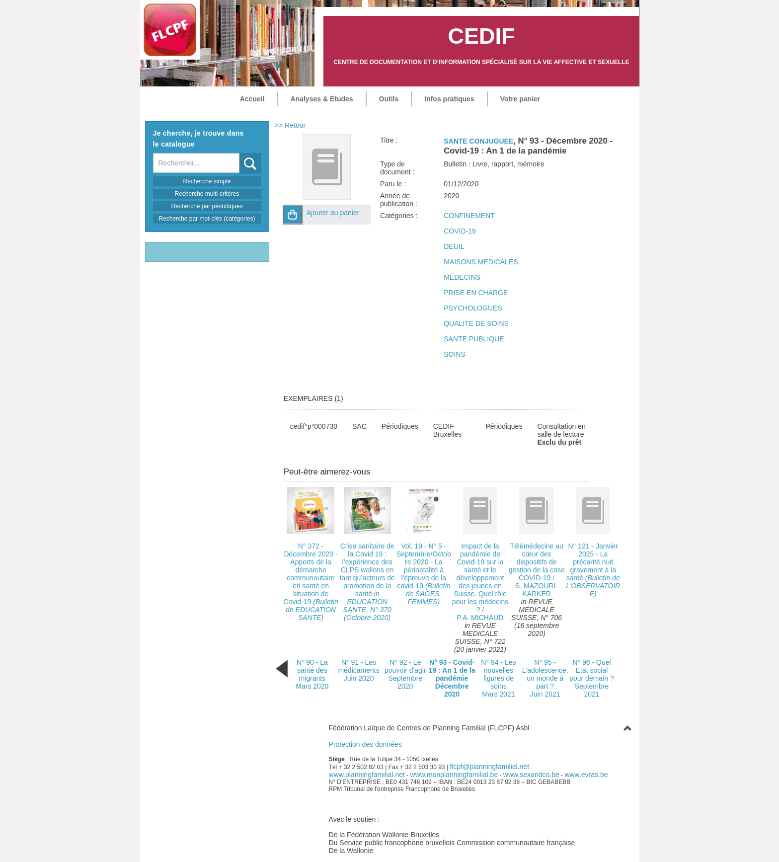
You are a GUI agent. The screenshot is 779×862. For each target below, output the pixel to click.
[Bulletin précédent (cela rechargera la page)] (282, 668)
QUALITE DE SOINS (476, 323)
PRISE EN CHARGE (476, 293)
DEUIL (454, 246)
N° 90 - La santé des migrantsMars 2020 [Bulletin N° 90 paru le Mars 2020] (312, 674)
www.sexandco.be (531, 775)
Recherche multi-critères (206, 193)
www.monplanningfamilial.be (454, 775)
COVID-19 (460, 231)
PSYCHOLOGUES (473, 308)
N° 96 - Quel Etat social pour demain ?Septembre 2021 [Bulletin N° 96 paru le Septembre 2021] (591, 678)
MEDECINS (462, 277)
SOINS (455, 354)
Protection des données (365, 744)
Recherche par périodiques (206, 206)
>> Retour (290, 125)
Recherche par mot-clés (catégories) (206, 218)
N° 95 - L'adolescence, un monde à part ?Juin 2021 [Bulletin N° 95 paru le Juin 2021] (545, 678)
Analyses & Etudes (322, 99)
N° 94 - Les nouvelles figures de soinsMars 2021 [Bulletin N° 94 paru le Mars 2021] (498, 678)
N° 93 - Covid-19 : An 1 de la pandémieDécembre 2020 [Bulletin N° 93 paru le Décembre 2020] (452, 678)
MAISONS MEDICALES (481, 262)
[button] (293, 214)
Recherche (239, 153)
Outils (389, 99)
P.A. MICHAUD (480, 618)
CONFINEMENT (469, 216)
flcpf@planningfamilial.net (489, 767)
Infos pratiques (449, 99)
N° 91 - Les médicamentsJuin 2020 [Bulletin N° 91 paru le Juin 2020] (358, 670)
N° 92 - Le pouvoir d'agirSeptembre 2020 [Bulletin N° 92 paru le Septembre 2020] (405, 674)
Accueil (252, 99)
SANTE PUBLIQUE (474, 339)
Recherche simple (207, 181)
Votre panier (520, 99)
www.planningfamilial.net (367, 775)
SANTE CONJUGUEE (478, 141)
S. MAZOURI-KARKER (536, 590)
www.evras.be (586, 775)
